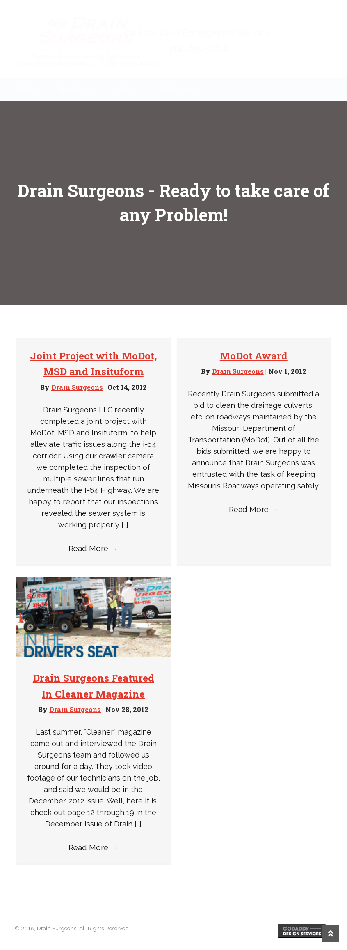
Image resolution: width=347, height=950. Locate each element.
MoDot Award (254, 355)
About (126, 89)
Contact (178, 89)
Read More (93, 548)
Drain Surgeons (77, 387)
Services (75, 89)
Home (26, 89)
